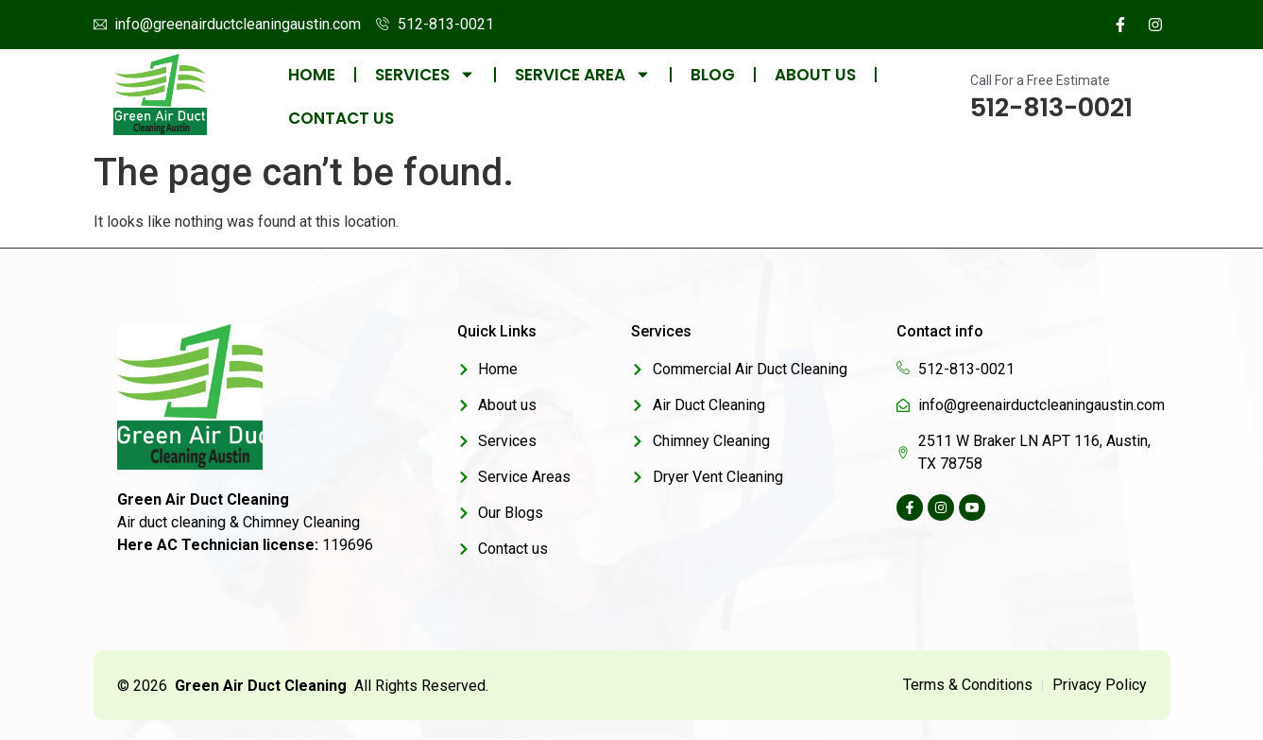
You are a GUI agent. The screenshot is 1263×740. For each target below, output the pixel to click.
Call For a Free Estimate (1040, 80)
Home (311, 74)
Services (425, 75)
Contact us (341, 118)
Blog (713, 74)
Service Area (583, 75)
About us (815, 74)
